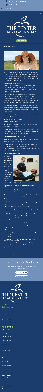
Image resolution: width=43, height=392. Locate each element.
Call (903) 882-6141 (22, 272)
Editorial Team (9, 48)
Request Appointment (21, 40)
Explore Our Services (22, 277)
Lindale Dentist (14, 141)
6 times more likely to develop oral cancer (26, 129)
